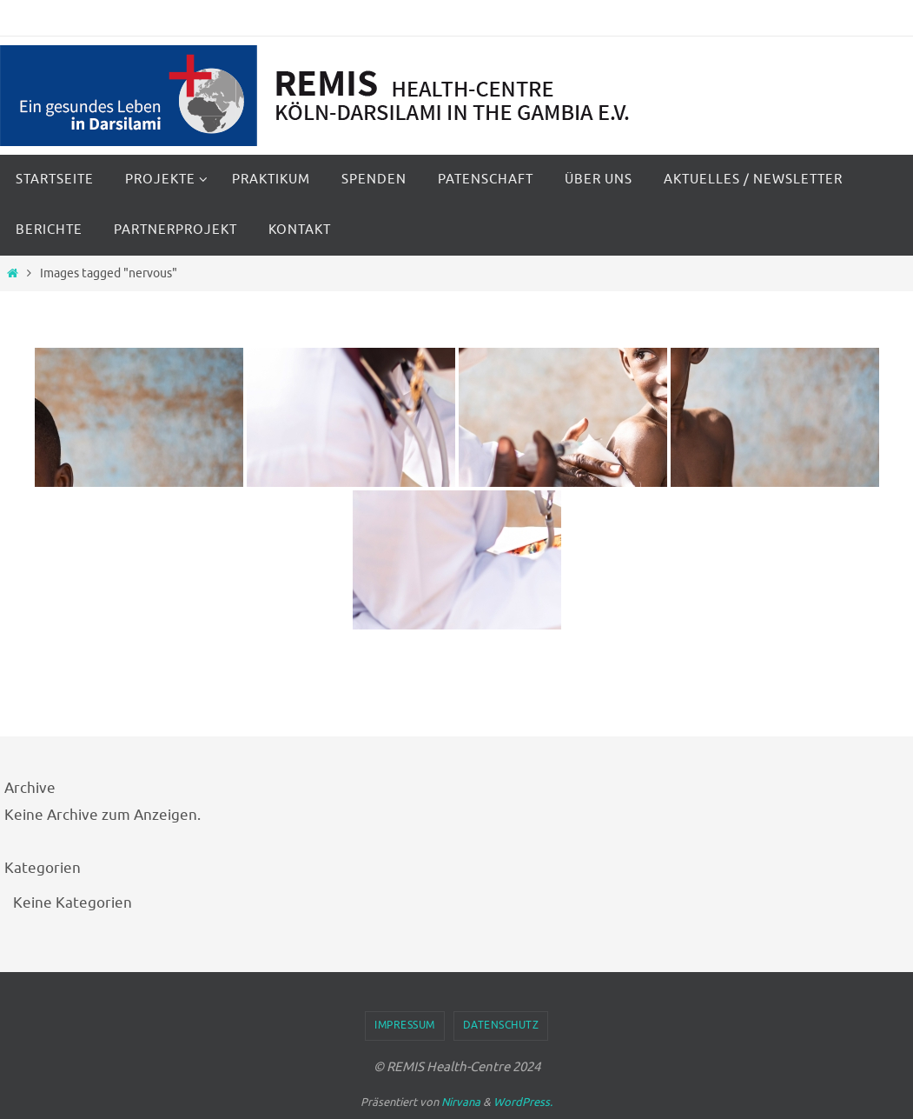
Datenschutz (501, 1025)
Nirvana (460, 1102)
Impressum (404, 1025)
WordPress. (522, 1102)
